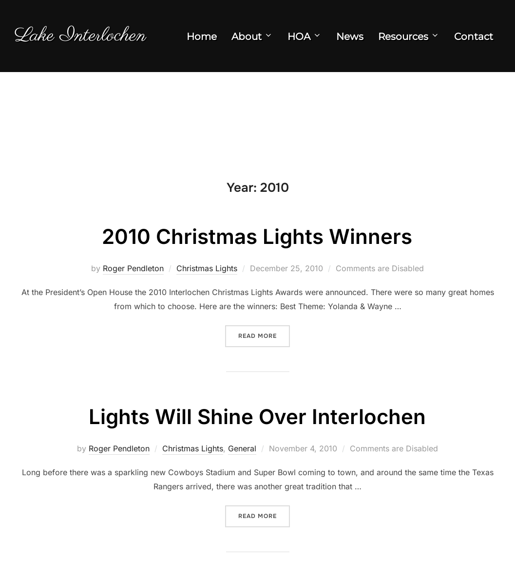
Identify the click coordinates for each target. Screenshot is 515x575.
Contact (473, 36)
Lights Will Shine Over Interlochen (257, 416)
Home (202, 36)
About (252, 36)
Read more (264, 335)
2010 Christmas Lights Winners (257, 236)
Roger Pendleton (133, 268)
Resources (408, 36)
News (349, 36)
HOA (304, 36)
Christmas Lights (206, 268)
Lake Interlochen (80, 35)
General (242, 448)
